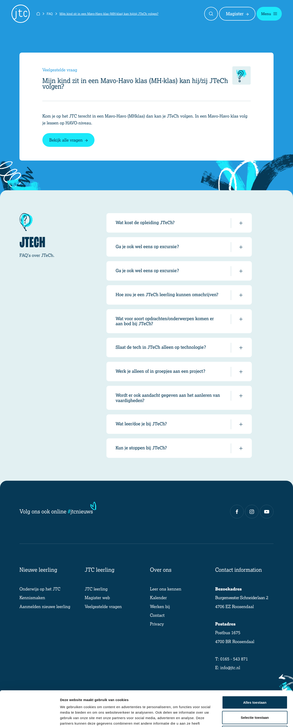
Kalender (158, 597)
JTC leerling (96, 588)
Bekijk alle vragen (68, 140)
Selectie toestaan (255, 682)
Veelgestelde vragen (103, 606)
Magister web (97, 597)
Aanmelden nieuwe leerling (44, 606)
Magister (237, 13)
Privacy (157, 623)
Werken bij (160, 606)
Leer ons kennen (165, 588)
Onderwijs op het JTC (39, 588)
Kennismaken (32, 597)
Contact (157, 615)
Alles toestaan (254, 667)
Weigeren (254, 697)
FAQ (50, 14)
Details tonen (247, 718)
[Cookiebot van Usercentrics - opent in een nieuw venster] (30, 718)
